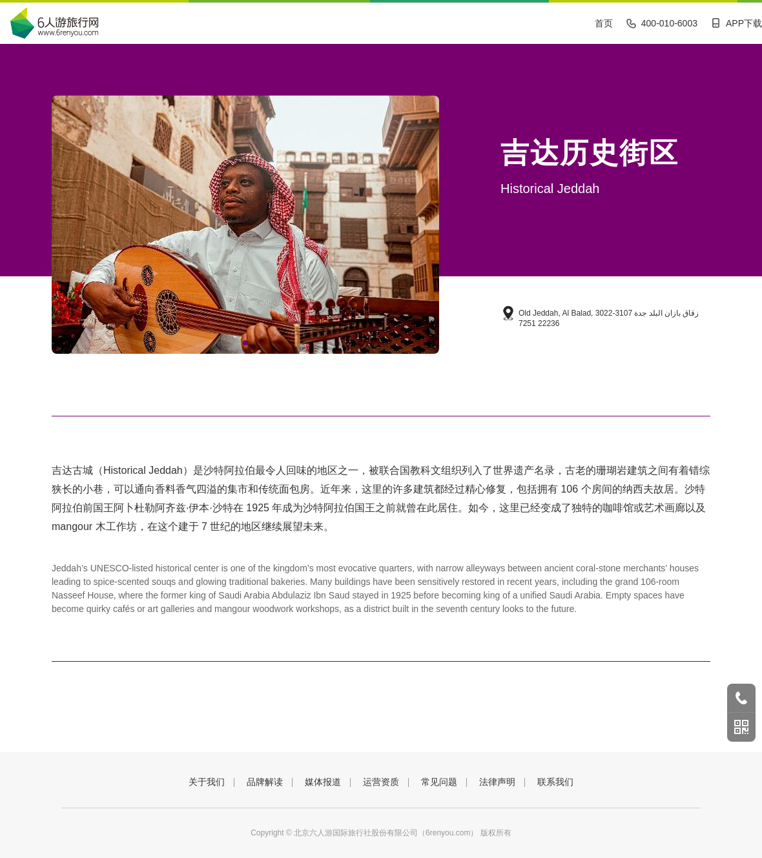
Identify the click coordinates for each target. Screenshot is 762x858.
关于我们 (207, 782)
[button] (245, 342)
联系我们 (555, 782)
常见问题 (439, 782)
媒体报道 (323, 782)
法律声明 (497, 782)
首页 (604, 23)
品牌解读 (265, 782)
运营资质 (381, 782)
